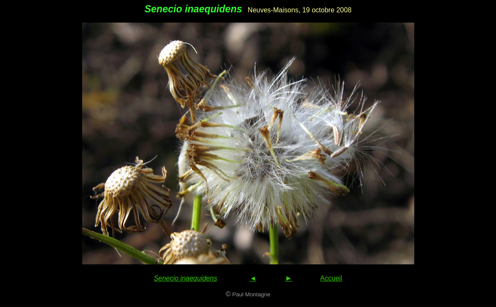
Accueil (331, 278)
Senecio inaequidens (185, 278)
